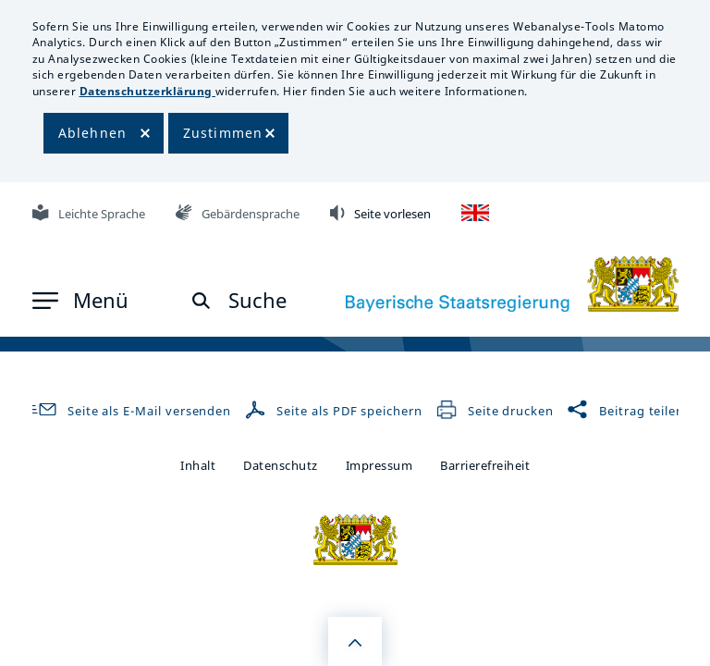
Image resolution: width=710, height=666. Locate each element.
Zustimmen (223, 133)
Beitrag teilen (625, 410)
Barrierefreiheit (485, 465)
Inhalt (197, 465)
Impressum (379, 465)
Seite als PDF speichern (335, 410)
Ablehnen (93, 133)
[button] (80, 300)
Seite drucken (494, 410)
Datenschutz (280, 465)
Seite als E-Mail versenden (128, 410)
